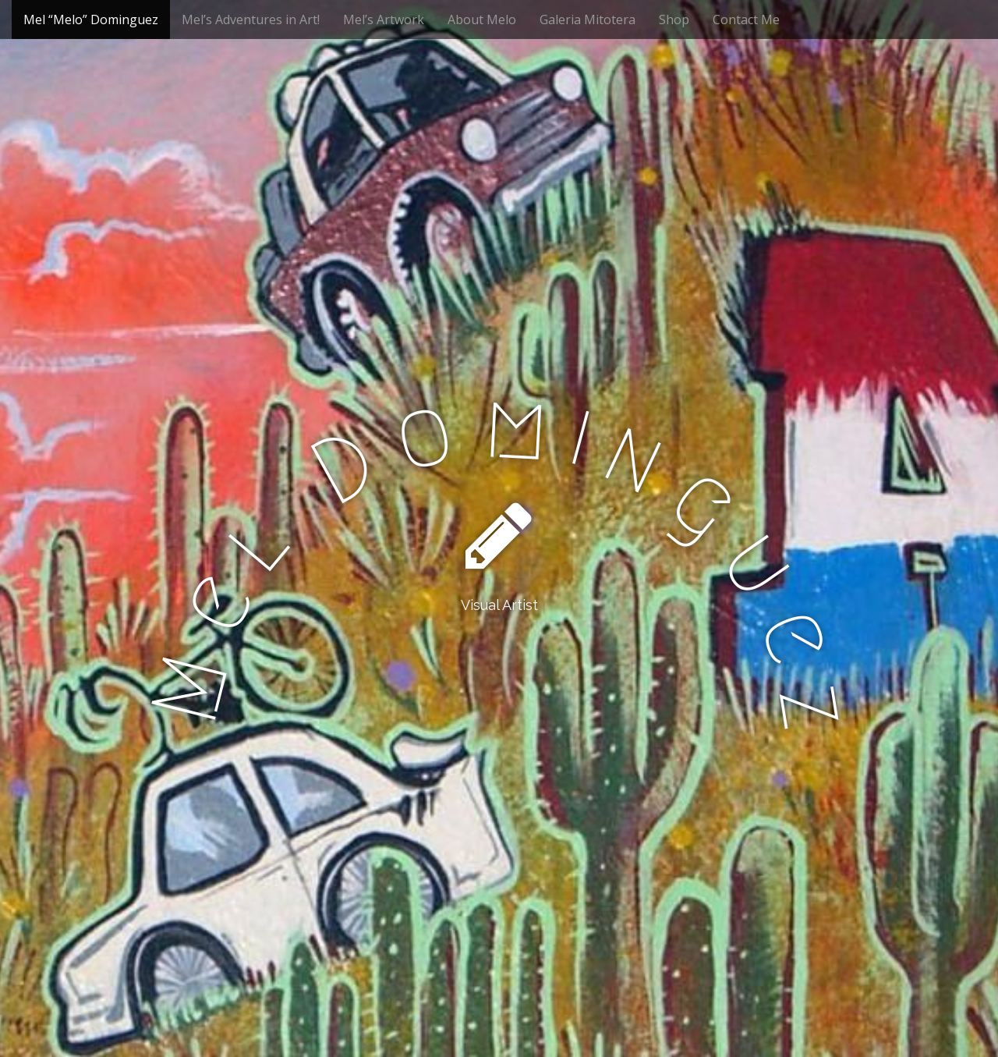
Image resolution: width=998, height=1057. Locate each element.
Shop (674, 19)
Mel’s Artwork (383, 19)
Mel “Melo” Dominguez (90, 19)
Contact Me (746, 19)
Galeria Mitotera (587, 19)
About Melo (482, 19)
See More (499, 668)
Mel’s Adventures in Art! (251, 19)
